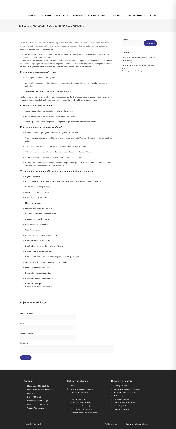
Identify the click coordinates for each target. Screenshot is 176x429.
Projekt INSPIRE (127, 60)
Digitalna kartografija (33, 177)
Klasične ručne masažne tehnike (37, 241)
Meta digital (37, 424)
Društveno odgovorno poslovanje (37, 187)
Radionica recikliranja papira (131, 63)
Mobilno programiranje (33, 203)
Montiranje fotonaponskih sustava (38, 268)
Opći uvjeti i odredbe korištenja (137, 424)
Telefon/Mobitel (27, 333)
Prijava (25, 357)
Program (24, 343)
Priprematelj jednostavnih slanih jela (39, 278)
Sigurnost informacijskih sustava (37, 219)
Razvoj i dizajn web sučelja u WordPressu (41, 235)
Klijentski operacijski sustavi (36, 198)
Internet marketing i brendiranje (37, 192)
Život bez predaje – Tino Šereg (132, 71)
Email (23, 323)
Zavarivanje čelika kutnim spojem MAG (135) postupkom (47, 262)
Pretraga (125, 39)
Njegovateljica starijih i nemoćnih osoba (40, 287)
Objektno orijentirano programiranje (38, 208)
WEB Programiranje (33, 230)
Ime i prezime (26, 314)
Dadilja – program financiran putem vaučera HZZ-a (139, 57)
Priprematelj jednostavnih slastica (38, 273)
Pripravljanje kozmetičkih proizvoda (38, 251)
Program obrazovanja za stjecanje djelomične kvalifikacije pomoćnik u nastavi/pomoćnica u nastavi (63, 181)
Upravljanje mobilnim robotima (37, 224)
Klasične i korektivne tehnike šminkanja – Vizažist (44, 246)
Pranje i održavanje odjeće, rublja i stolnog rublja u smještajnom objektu (52, 257)
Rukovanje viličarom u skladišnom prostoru (41, 214)
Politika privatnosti (111, 424)
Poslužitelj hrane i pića (33, 284)
